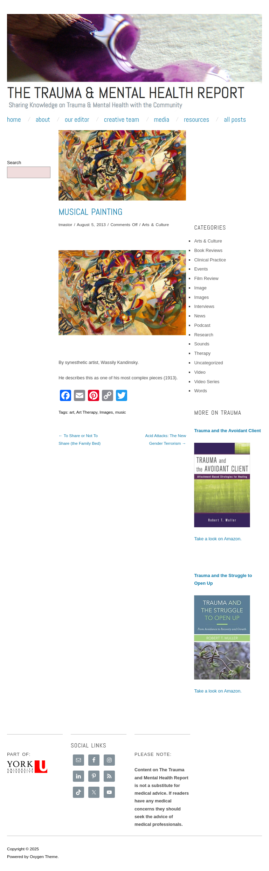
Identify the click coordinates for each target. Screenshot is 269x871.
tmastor (65, 224)
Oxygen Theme (44, 856)
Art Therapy (86, 412)
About (43, 119)
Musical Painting (90, 212)
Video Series (206, 381)
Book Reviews (208, 250)
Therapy (202, 353)
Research (203, 334)
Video (199, 372)
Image (200, 287)
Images (106, 412)
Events (201, 269)
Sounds (201, 343)
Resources (196, 119)
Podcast (202, 325)
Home (14, 119)
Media (161, 119)
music (120, 412)
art (71, 412)
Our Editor (77, 119)
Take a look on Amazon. (217, 538)
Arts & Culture (155, 224)
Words (200, 390)
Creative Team (121, 119)
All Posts (235, 119)
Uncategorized (208, 362)
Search (14, 162)
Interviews (204, 306)
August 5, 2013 (91, 224)
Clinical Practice (210, 259)
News (199, 315)
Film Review (206, 278)
